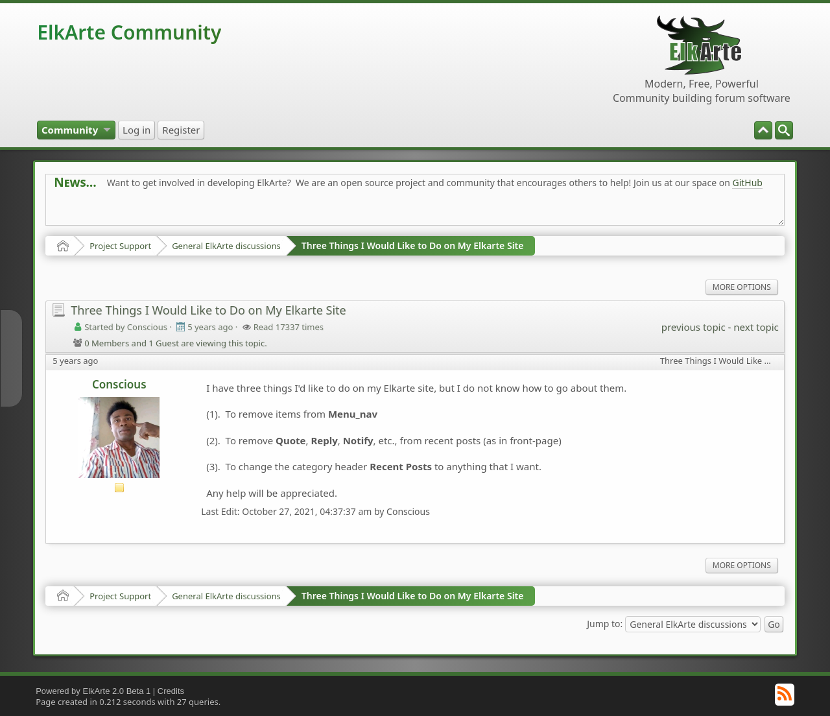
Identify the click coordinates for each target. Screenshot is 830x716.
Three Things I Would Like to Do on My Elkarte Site (413, 245)
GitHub (747, 182)
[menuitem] (784, 130)
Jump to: (604, 623)
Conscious (119, 384)
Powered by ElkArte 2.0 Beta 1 (93, 691)
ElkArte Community (129, 32)
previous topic (693, 326)
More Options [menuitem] (742, 286)
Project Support (120, 246)
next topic (755, 326)
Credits (171, 691)
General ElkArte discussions (226, 246)
